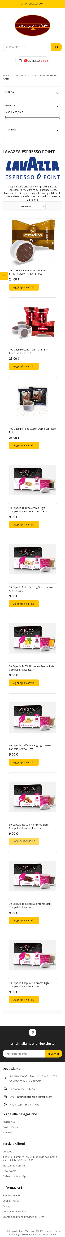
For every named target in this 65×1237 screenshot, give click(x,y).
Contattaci (8, 1137)
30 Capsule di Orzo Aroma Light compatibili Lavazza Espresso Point (29, 504)
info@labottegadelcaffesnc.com (34, 1082)
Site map (7, 1118)
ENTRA (24, 3)
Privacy (7, 1191)
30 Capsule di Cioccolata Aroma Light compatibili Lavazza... (30, 892)
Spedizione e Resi (12, 1180)
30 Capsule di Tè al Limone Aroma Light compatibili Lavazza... (32, 659)
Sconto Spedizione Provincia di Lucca (23, 1202)
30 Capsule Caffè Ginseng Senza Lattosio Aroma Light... (32, 581)
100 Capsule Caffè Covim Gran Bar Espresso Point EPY (28, 348)
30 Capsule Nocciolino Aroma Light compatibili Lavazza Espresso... (29, 814)
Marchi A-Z (9, 1107)
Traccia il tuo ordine (14, 1151)
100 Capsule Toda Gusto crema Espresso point (32, 426)
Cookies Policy (11, 1186)
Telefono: (15, 1074)
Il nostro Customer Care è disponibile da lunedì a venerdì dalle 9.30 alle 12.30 (30, 1144)
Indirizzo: (14, 1061)
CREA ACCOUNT (37, 3)
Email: (13, 1082)
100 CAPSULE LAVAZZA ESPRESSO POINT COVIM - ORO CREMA (28, 270)
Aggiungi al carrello (23, 285)
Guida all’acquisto (12, 1112)
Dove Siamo (9, 1156)
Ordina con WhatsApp (15, 1161)
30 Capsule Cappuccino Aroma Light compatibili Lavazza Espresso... (29, 970)
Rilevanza (33, 206)
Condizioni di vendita (14, 1197)
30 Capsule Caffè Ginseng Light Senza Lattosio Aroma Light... (30, 737)
